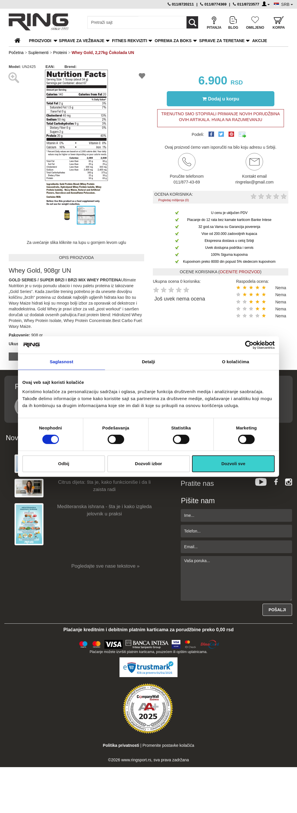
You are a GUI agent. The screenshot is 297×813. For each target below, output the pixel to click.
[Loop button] (192, 22)
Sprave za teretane (222, 40)
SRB (287, 4)
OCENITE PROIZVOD (240, 271)
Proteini (60, 52)
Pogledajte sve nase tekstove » (105, 566)
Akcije (259, 40)
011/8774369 (213, 4)
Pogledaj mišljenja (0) (173, 200)
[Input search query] (113, 22)
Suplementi (38, 52)
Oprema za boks (173, 40)
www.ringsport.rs (136, 760)
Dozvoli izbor (148, 463)
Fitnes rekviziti (129, 40)
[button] (14, 137)
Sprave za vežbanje (81, 40)
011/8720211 (181, 4)
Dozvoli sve (233, 463)
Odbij (63, 463)
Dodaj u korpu (220, 99)
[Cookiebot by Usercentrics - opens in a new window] (249, 345)
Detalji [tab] (148, 361)
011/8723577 (246, 4)
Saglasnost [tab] (61, 361)
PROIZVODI (40, 40)
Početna (16, 52)
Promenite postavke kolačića (168, 745)
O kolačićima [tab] (235, 361)
